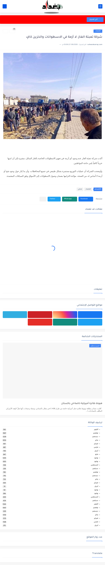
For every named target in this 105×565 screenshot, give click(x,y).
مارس (96, 447)
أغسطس (94, 465)
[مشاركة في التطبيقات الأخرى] (43, 199)
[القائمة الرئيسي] (100, 6)
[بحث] (5, 6)
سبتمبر (95, 469)
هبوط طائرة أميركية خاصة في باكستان (81, 403)
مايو (96, 454)
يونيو (96, 458)
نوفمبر (95, 433)
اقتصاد (97, 31)
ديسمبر (95, 437)
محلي (80, 189)
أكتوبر (96, 430)
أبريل (96, 451)
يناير (96, 440)
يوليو (96, 462)
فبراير (96, 444)
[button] (85, 199)
